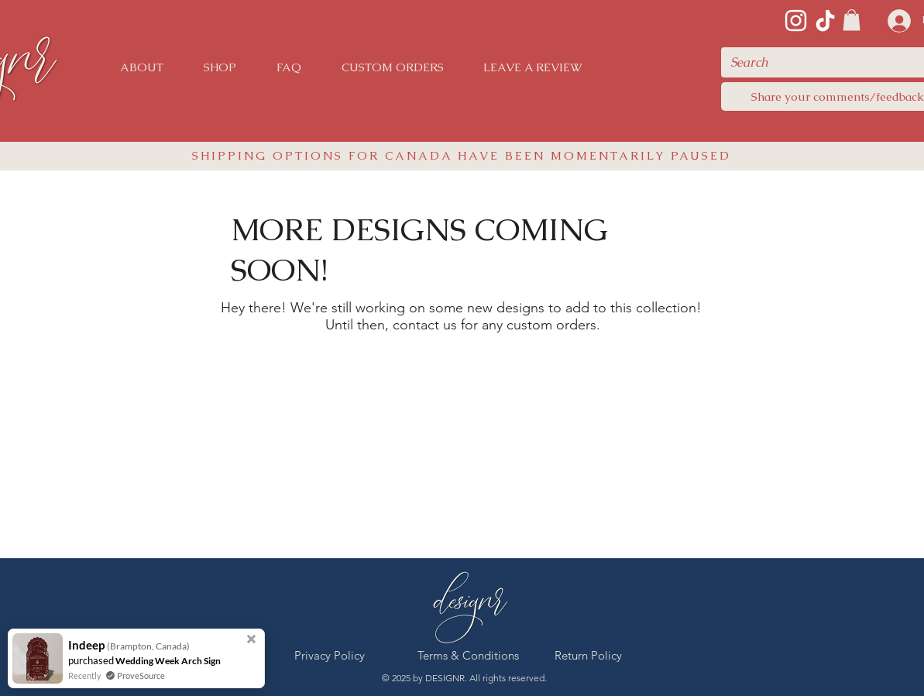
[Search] (826, 62)
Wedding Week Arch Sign (168, 661)
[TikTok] (825, 20)
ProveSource (141, 675)
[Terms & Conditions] (468, 655)
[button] (220, 67)
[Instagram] (795, 20)
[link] (851, 19)
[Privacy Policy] (330, 655)
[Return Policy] (588, 655)
